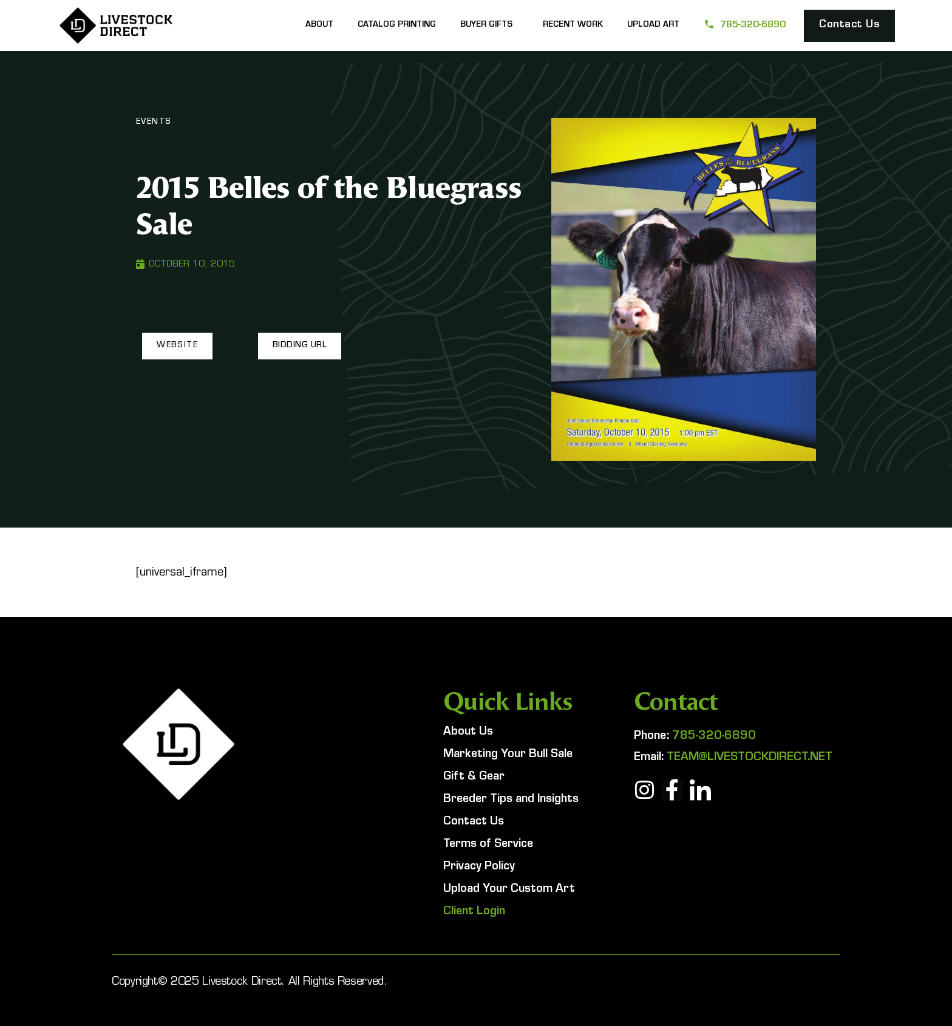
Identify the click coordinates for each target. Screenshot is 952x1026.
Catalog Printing (397, 25)
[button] (177, 346)
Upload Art (653, 25)
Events (153, 122)
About (319, 25)
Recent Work (573, 25)
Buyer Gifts (489, 25)
